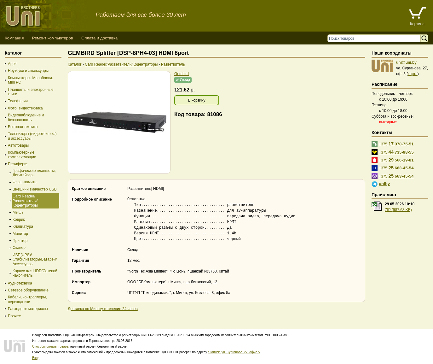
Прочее (14, 316)
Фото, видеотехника (25, 108)
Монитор (20, 234)
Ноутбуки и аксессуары (28, 70)
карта (413, 74)
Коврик (19, 219)
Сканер (19, 247)
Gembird (181, 74)
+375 (396, 143)
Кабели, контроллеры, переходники (27, 299)
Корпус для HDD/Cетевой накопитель (35, 273)
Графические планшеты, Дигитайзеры (34, 172)
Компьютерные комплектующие (22, 154)
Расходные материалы (28, 309)
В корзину (196, 100)
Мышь (18, 212)
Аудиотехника (20, 283)
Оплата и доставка (99, 38)
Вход (35, 358)
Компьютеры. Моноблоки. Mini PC (30, 80)
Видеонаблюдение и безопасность (26, 117)
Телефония (18, 101)
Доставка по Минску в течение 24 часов (103, 309)
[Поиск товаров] (375, 38)
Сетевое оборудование (28, 290)
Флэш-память (24, 182)
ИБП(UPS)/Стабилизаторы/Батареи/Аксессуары (35, 259)
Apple (13, 64)
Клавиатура (23, 226)
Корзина (417, 24)
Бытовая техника (23, 127)
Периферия (18, 164)
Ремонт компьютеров (52, 38)
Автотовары (18, 145)
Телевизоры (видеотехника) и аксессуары (32, 136)
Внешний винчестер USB (35, 189)
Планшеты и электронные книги (31, 91)
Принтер (20, 240)
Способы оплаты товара (50, 346)
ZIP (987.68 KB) (398, 210)
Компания (14, 38)
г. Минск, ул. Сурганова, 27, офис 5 (234, 352)
